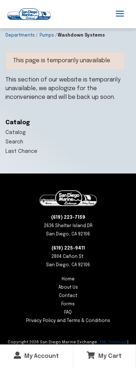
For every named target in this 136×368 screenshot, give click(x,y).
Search (14, 142)
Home (68, 279)
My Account (36, 355)
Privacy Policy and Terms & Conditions (68, 321)
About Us (68, 287)
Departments (20, 35)
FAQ (68, 312)
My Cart (104, 355)
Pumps (47, 35)
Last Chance (21, 151)
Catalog (15, 132)
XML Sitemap (112, 342)
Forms (68, 304)
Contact (68, 296)
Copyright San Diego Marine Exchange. (53, 342)
